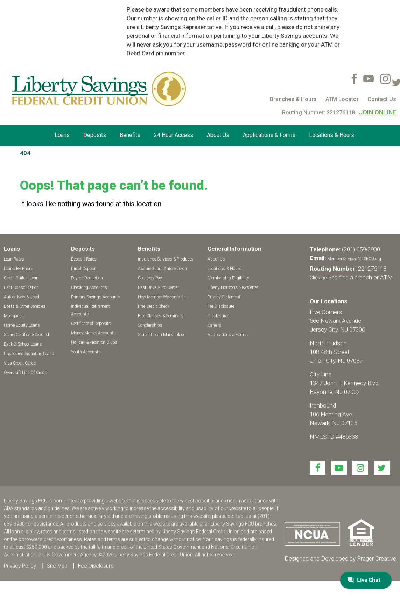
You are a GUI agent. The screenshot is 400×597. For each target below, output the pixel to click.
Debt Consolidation (21, 287)
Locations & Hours (331, 135)
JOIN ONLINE (377, 112)
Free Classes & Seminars (160, 315)
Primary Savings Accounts (95, 296)
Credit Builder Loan (21, 278)
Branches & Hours (293, 99)
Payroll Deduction (87, 278)
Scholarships (150, 325)
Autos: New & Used (21, 296)
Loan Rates (14, 259)
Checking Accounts (89, 287)
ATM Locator (342, 99)
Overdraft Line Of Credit (25, 372)
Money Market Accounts (93, 333)
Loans (62, 135)
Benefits (130, 135)
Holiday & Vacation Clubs (94, 342)
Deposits (94, 135)
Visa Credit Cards (20, 363)
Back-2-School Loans (23, 344)
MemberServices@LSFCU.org (354, 258)
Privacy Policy (20, 566)
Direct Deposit (84, 268)
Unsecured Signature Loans (29, 353)
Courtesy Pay (150, 278)
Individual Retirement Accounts (90, 310)
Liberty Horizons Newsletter (233, 287)
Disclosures (219, 315)
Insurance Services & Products (166, 259)
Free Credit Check (153, 306)
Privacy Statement (224, 296)
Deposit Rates (84, 259)
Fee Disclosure (221, 306)
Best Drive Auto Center (158, 287)
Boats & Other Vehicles (24, 306)
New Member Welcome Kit (162, 296)
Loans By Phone (18, 268)
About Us (218, 135)
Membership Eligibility (228, 278)
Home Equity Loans (22, 325)
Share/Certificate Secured (26, 334)
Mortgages (14, 315)
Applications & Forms (269, 135)
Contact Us (381, 99)
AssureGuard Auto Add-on (162, 268)
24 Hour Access (173, 135)
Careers (214, 325)
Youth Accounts (86, 351)
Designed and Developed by (340, 558)
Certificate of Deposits (91, 323)
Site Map (57, 566)
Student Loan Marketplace (161, 334)
